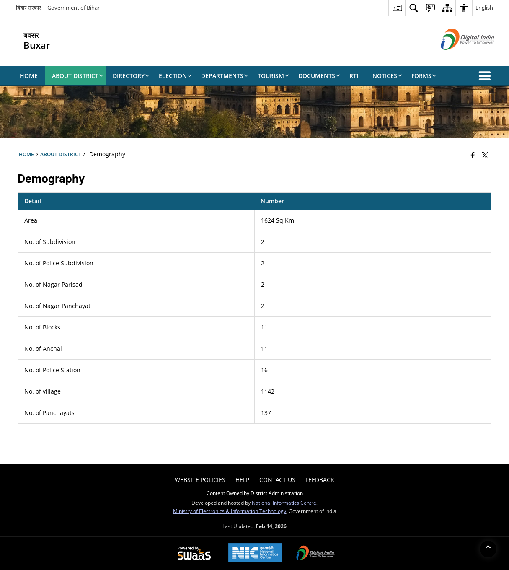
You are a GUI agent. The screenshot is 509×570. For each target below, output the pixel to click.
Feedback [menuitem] (319, 480)
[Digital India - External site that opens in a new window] (457, 57)
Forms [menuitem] (424, 76)
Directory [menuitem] (131, 76)
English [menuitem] (484, 7)
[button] (486, 76)
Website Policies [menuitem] (200, 480)
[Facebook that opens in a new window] (473, 155)
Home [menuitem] (29, 76)
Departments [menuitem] (224, 76)
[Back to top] (488, 549)
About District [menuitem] (77, 76)
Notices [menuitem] (387, 76)
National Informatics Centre (284, 502)
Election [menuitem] (175, 76)
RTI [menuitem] (353, 76)
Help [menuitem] (242, 480)
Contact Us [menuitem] (277, 480)
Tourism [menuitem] (273, 76)
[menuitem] (396, 8)
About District (60, 154)
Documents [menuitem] (319, 76)
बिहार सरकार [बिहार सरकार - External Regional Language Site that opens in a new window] (28, 7)
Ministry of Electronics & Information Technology (229, 511)
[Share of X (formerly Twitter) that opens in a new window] (485, 155)
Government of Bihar (73, 7)
